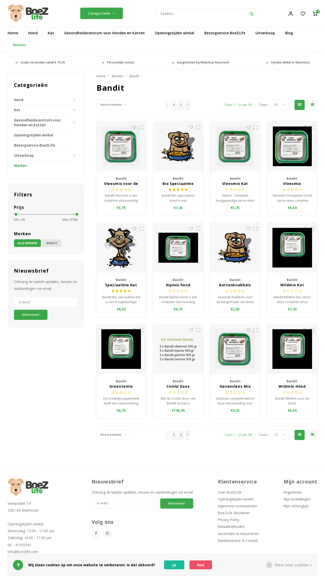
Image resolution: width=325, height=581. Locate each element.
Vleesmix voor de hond (121, 184)
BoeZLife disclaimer (234, 513)
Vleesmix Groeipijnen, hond (292, 184)
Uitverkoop (265, 34)
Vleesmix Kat (235, 184)
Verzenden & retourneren (238, 534)
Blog (289, 34)
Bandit (51, 244)
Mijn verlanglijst (296, 507)
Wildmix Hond (292, 387)
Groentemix (121, 387)
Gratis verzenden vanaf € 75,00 (40, 63)
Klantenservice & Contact (238, 541)
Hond (33, 34)
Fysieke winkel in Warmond (288, 63)
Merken (19, 46)
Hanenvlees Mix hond (235, 387)
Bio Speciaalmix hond (178, 184)
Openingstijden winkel (174, 34)
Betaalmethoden (231, 527)
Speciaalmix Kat (121, 286)
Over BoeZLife (229, 493)
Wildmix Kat (292, 286)
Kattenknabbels (235, 286)
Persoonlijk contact (118, 63)
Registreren (293, 493)
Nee (200, 564)
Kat (51, 34)
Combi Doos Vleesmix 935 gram (178, 387)
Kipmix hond (178, 286)
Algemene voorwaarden (237, 507)
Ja (174, 564)
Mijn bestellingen (297, 500)
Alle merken (27, 244)
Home (13, 34)
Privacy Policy (228, 521)
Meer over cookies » (293, 564)
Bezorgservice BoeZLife (224, 34)
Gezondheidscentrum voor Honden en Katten (104, 34)
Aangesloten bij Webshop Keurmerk (200, 63)
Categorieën (101, 14)
